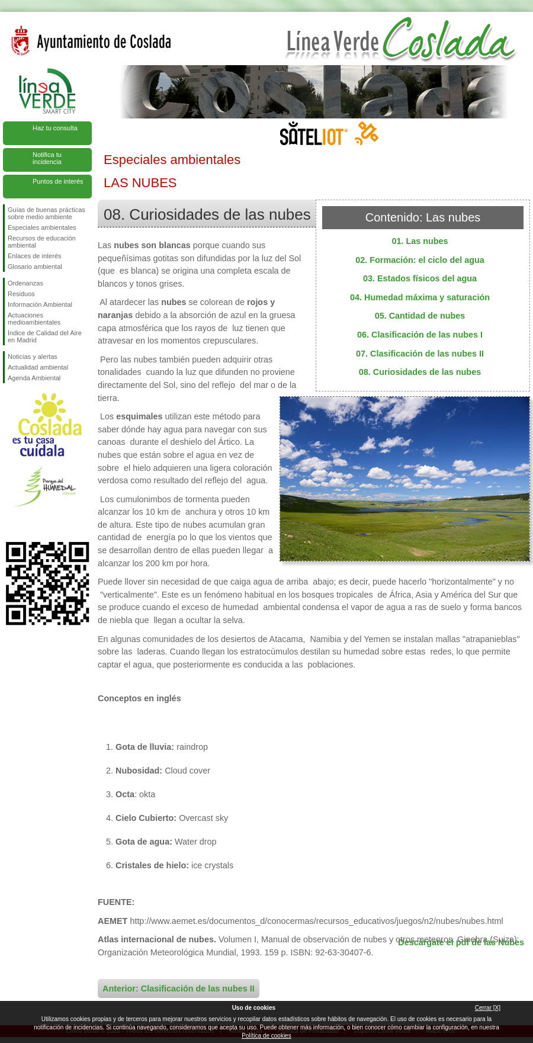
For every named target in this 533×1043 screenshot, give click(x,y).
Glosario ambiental (35, 266)
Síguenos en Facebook (10, 523)
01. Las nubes (419, 241)
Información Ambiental (40, 304)
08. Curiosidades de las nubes (420, 372)
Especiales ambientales (42, 227)
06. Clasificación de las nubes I (420, 334)
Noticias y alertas (32, 356)
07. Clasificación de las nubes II (420, 353)
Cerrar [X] (487, 1008)
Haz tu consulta (55, 127)
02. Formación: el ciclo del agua (419, 260)
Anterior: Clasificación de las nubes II (178, 988)
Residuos (21, 293)
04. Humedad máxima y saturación (420, 297)
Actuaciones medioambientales (34, 319)
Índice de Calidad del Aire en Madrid (45, 336)
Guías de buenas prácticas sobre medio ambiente (46, 213)
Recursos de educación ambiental (42, 242)
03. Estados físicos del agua (420, 278)
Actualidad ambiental (38, 367)
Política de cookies (266, 1035)
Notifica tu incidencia (47, 158)
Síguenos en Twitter (30, 523)
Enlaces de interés (35, 255)
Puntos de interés (58, 181)
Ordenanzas (25, 283)
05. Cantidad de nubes (420, 315)
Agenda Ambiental (34, 377)
